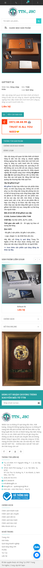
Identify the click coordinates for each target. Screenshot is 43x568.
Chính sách (22, 319)
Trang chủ (5, 537)
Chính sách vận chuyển (10, 514)
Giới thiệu (5, 540)
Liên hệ (4, 556)
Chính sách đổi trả (8, 517)
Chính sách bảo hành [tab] (14, 146)
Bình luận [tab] (9, 150)
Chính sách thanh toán (10, 511)
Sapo (23, 565)
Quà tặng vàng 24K (9, 547)
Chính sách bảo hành (9, 520)
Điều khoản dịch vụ (9, 526)
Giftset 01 (21, 306)
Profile (4, 550)
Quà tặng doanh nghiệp (10, 543)
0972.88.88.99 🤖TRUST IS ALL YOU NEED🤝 (21, 126)
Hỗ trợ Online (22, 327)
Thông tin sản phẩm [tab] (13, 141)
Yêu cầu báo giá (12, 114)
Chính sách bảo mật (9, 523)
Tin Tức (4, 553)
